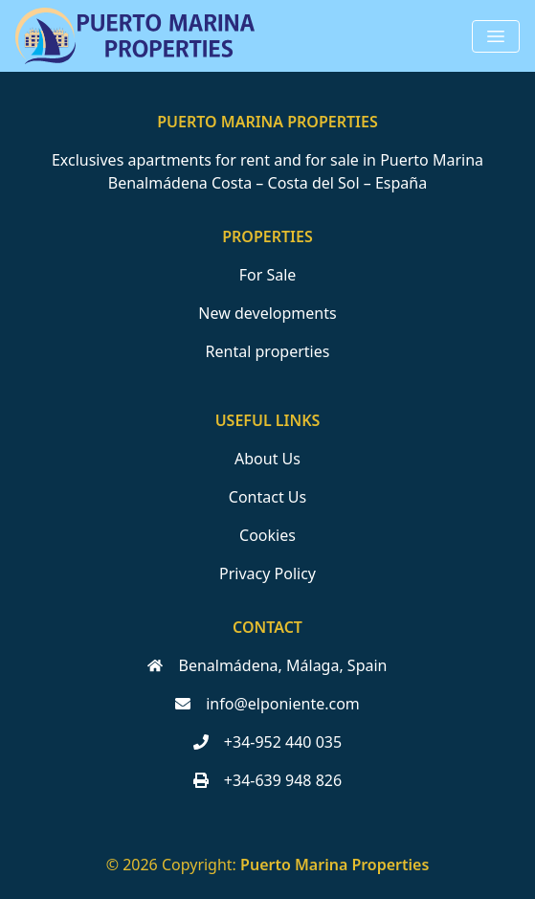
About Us (267, 458)
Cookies (267, 535)
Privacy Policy (267, 573)
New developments (267, 313)
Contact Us (267, 496)
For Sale (268, 274)
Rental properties (268, 351)
